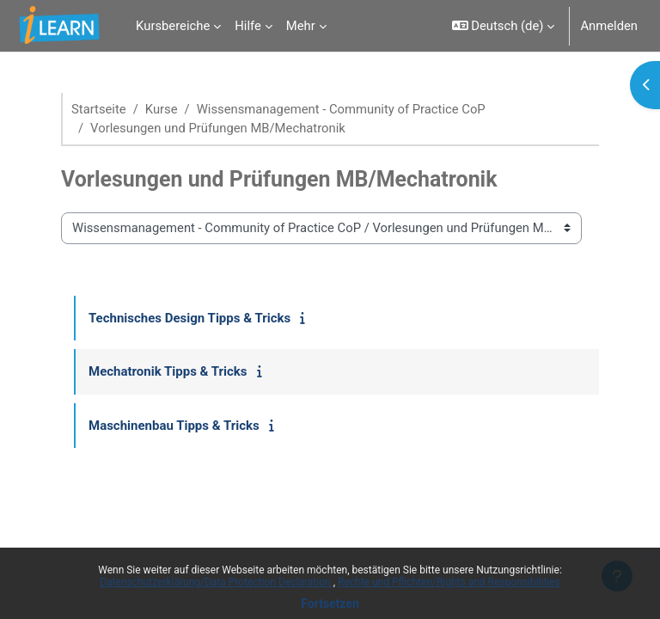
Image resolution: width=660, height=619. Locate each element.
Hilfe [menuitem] (248, 26)
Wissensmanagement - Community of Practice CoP (341, 109)
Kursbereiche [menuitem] (173, 26)
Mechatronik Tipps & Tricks (168, 371)
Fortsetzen (330, 603)
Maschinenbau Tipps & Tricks (174, 425)
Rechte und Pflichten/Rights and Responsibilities (449, 582)
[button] (503, 26)
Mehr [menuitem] (300, 26)
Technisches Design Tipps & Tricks (189, 318)
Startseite (98, 109)
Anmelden (609, 26)
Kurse (161, 109)
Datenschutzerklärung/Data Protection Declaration (216, 582)
